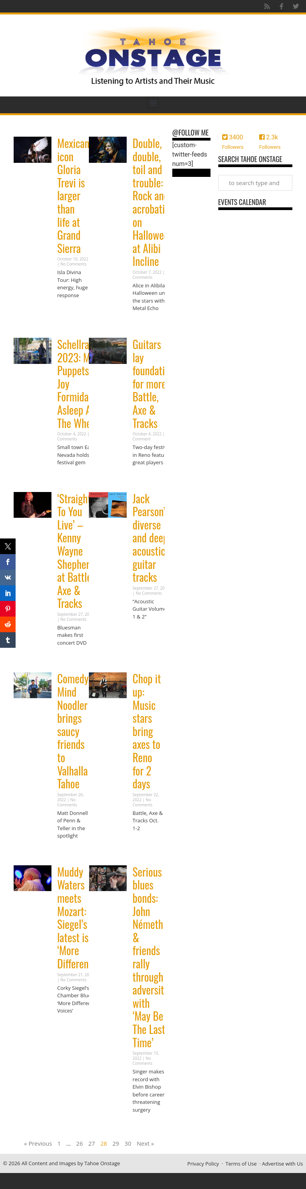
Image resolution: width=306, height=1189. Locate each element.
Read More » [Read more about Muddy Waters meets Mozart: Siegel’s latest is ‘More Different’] (71, 1026)
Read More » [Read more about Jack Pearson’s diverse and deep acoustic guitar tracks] (146, 631)
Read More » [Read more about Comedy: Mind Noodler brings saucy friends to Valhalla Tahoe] (71, 851)
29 (116, 1143)
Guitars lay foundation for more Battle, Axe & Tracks (153, 383)
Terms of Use (241, 1163)
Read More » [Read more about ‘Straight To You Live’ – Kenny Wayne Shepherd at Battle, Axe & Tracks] (71, 657)
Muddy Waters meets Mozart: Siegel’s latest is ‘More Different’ (75, 918)
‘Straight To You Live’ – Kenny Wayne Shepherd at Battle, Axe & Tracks (76, 550)
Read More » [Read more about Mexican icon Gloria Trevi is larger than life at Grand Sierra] (71, 310)
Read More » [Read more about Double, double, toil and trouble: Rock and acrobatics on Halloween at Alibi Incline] (146, 323)
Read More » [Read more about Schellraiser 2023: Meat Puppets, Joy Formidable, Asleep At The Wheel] (71, 477)
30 (128, 1143)
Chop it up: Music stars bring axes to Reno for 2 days (147, 730)
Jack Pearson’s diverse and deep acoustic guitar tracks (151, 537)
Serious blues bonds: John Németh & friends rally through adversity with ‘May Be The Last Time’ (150, 957)
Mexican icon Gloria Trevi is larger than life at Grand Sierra (73, 195)
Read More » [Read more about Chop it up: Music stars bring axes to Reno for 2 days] (146, 843)
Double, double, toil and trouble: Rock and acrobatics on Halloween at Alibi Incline (153, 202)
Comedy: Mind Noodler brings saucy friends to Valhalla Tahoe (74, 730)
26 (79, 1143)
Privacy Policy (203, 1163)
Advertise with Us (282, 1163)
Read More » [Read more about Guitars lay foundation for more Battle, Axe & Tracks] (146, 477)
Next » (145, 1143)
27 (91, 1143)
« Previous (38, 1143)
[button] (153, 102)
